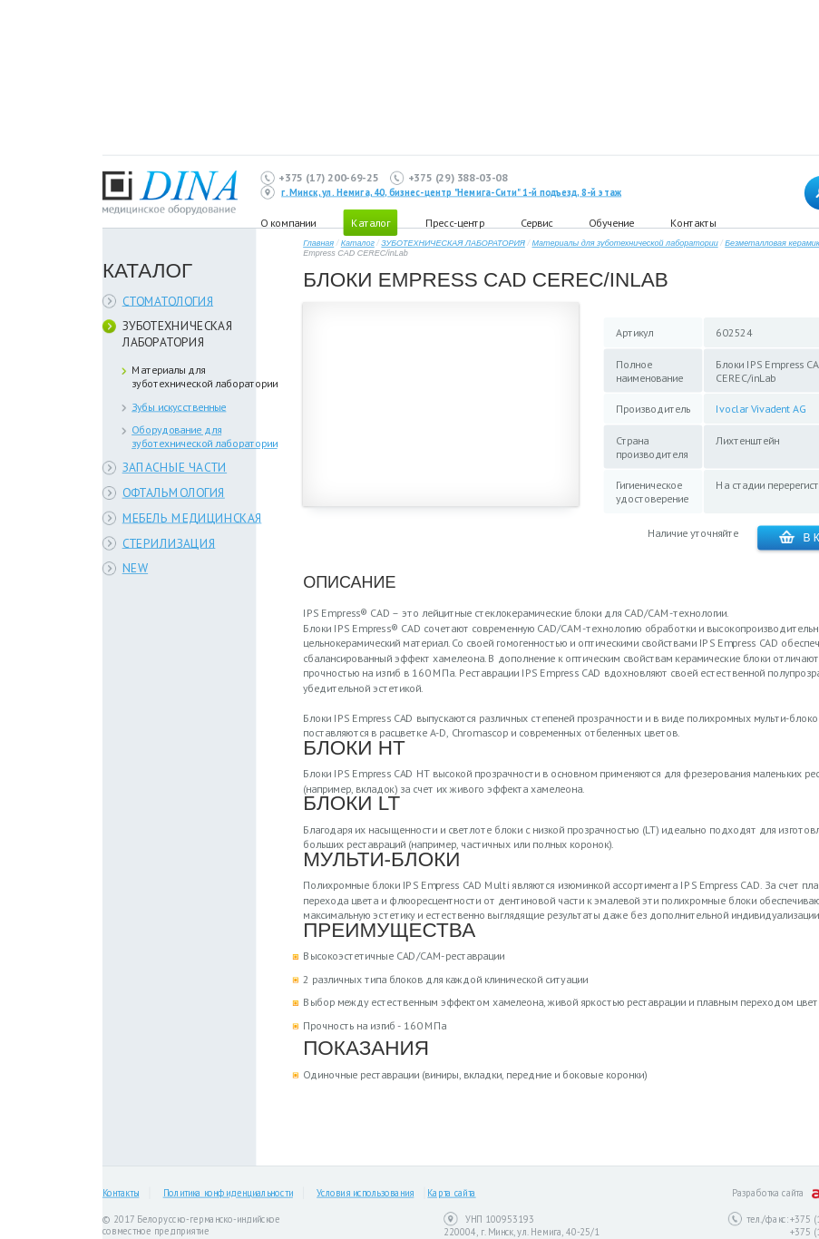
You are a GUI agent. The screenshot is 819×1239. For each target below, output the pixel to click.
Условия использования (365, 1193)
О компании (288, 222)
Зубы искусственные (179, 407)
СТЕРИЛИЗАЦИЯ (169, 543)
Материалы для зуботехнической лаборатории (205, 376)
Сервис (536, 222)
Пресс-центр (454, 222)
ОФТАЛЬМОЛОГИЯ (173, 493)
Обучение (611, 222)
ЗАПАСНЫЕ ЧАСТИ (175, 467)
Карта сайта (451, 1193)
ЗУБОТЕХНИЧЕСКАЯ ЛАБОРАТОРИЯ (177, 334)
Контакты (693, 222)
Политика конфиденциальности (228, 1193)
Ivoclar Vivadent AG (760, 408)
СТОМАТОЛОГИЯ (168, 300)
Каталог (358, 244)
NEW (135, 568)
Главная (318, 244)
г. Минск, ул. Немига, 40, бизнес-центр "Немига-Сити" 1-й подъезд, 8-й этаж (451, 192)
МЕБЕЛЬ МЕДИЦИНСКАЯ (192, 517)
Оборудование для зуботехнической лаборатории (205, 436)
